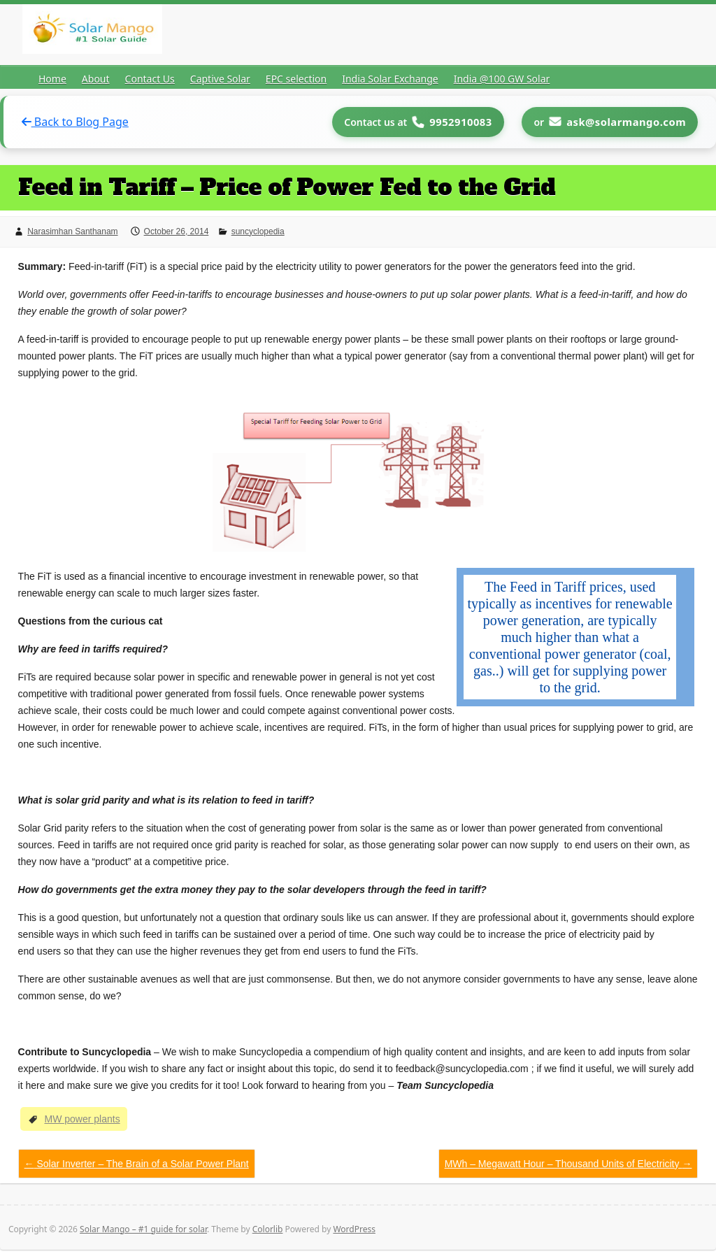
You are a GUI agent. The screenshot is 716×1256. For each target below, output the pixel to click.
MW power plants (82, 1119)
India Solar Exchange (390, 78)
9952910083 (457, 122)
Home (52, 78)
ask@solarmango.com (625, 122)
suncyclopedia (258, 231)
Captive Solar (220, 78)
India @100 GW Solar (502, 78)
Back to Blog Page (75, 121)
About (96, 78)
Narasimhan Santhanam (72, 231)
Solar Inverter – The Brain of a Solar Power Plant (136, 1163)
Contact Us (150, 78)
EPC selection (296, 78)
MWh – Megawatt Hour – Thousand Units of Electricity (568, 1163)
